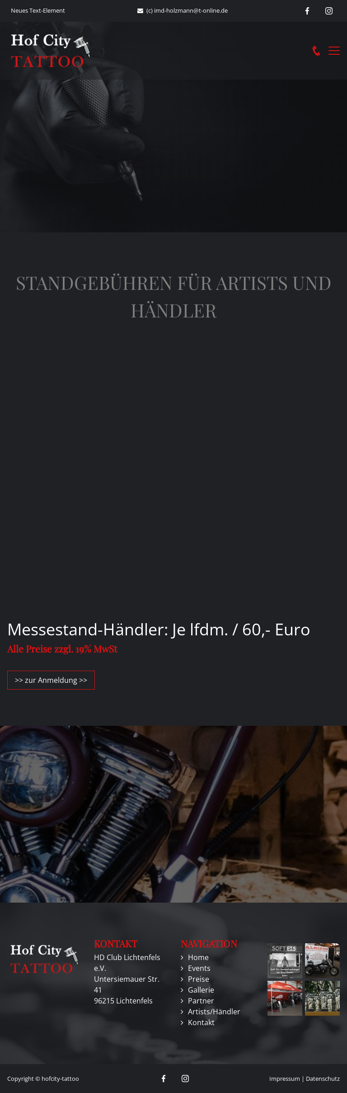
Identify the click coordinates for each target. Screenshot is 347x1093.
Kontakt (201, 1022)
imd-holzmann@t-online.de (191, 10)
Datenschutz (323, 1078)
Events (199, 968)
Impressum (284, 1078)
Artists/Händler (214, 1012)
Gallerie (201, 990)
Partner (201, 1001)
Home (198, 957)
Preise (198, 979)
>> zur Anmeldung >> (51, 680)
